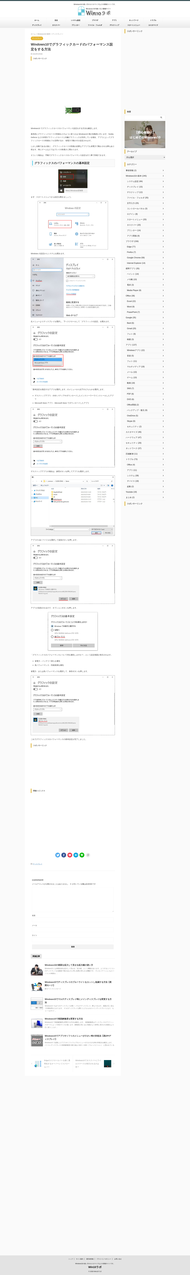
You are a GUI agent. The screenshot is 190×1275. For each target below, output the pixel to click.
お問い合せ (118, 1079)
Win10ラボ (95, 1087)
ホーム (36, 20)
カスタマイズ (153, 25)
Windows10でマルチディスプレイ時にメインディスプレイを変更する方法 (77, 999)
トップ (70, 1079)
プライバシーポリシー (104, 1079)
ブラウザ (95, 20)
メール (34, 925)
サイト (34, 935)
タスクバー (56, 25)
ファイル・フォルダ (95, 25)
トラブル (153, 20)
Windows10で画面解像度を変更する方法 (63, 1016)
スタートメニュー (133, 25)
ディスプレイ (37, 25)
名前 (33, 915)
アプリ (114, 20)
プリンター (75, 25)
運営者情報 (90, 1079)
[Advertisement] (73, 79)
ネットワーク (134, 20)
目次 (56, 20)
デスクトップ (114, 25)
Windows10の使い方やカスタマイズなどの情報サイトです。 (95, 1083)
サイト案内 (79, 1079)
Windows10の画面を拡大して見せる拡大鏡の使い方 (67, 965)
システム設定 (75, 20)
